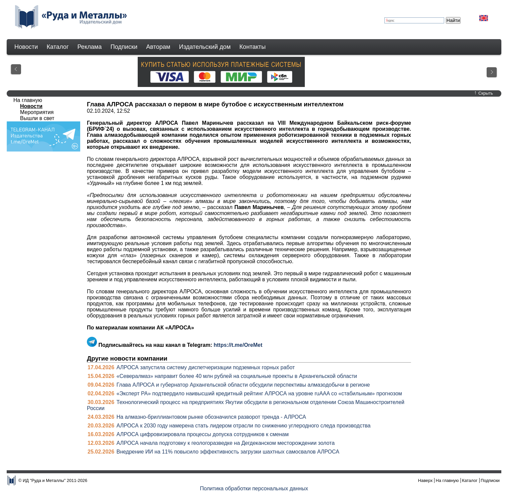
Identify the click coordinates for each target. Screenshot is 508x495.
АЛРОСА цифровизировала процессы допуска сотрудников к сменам (203, 434)
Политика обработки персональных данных (254, 488)
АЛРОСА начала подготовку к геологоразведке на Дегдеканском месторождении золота (226, 443)
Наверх (425, 480)
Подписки (124, 46)
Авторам (158, 46)
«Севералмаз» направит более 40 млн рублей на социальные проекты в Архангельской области (237, 376)
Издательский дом (205, 46)
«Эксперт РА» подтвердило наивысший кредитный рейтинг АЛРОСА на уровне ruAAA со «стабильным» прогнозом (259, 393)
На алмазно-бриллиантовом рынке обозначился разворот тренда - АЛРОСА (211, 417)
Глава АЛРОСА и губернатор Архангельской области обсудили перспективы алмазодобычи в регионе (243, 385)
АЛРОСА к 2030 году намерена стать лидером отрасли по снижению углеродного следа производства (244, 425)
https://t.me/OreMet (238, 345)
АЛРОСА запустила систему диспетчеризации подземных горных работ (206, 367)
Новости (26, 46)
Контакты (252, 46)
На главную (27, 100)
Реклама (90, 46)
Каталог (57, 46)
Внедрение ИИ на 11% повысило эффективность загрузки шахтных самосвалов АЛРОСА (228, 452)
